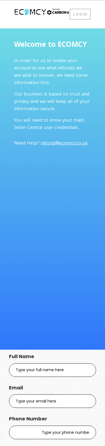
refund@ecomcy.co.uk (64, 143)
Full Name (21, 356)
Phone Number (28, 418)
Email (16, 387)
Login (80, 15)
